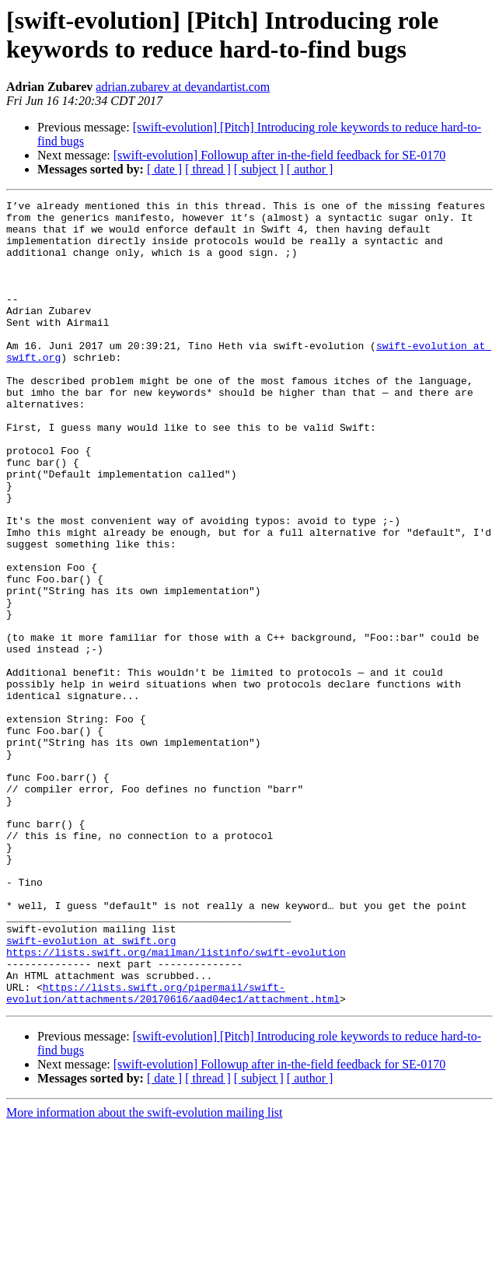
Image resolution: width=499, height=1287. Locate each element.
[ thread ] (208, 169)
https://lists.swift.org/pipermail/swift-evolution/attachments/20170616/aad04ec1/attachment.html (173, 1152)
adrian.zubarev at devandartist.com (183, 86)
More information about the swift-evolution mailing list (144, 1273)
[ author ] (310, 169)
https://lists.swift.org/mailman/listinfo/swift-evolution (176, 1103)
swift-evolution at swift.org (91, 1089)
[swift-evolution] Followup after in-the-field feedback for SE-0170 (279, 155)
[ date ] (164, 169)
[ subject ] (259, 169)
